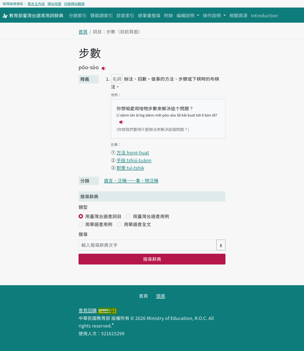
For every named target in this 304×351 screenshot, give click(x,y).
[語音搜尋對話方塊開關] (220, 245)
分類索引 (78, 15)
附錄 (168, 15)
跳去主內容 (36, 3)
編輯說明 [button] (186, 15)
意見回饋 (88, 310)
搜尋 (83, 234)
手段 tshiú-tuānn (134, 160)
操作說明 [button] (212, 15)
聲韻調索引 (101, 15)
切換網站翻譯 (74, 3)
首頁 (83, 31)
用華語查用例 (98, 224)
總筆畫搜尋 (149, 15)
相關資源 (238, 15)
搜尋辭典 (152, 259)
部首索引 (125, 15)
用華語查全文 (137, 224)
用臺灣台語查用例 (151, 216)
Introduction (264, 15)
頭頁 (160, 296)
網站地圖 (54, 3)
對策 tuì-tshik (130, 167)
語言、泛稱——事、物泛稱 (131, 180)
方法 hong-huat (133, 152)
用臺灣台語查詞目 (103, 216)
